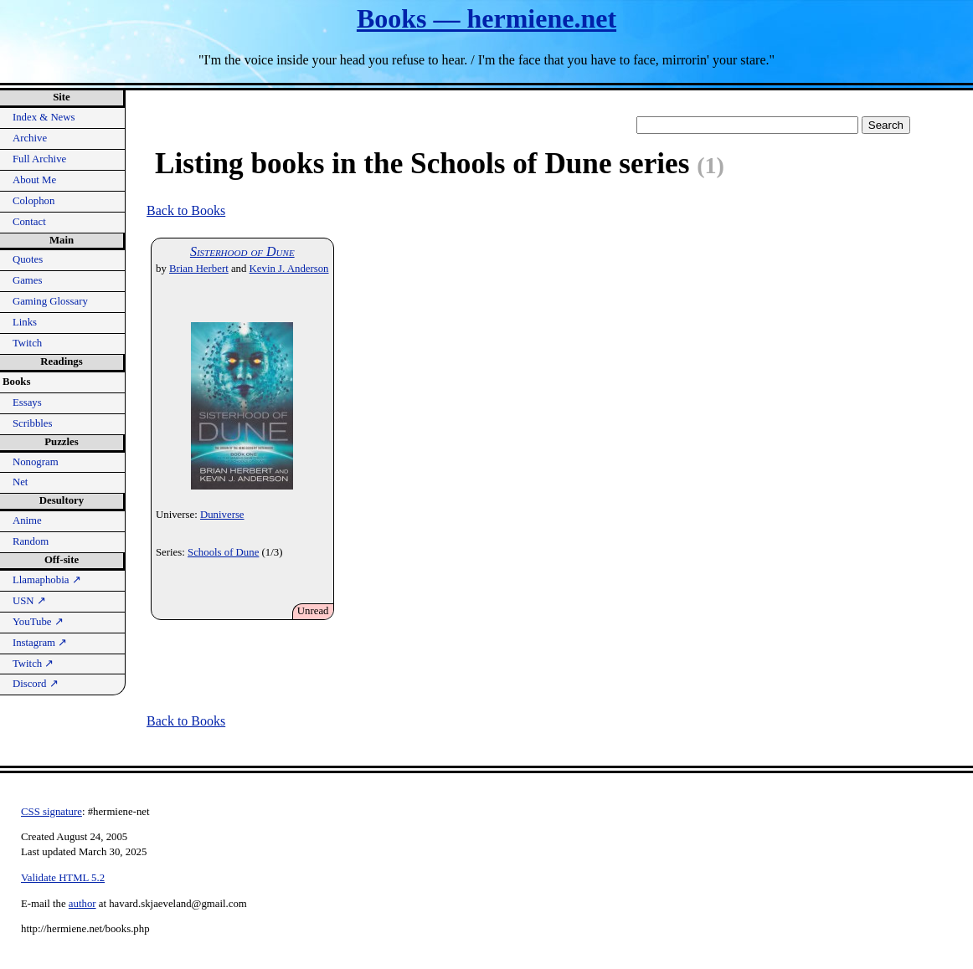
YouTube (38, 622)
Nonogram (36, 462)
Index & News (44, 117)
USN (29, 601)
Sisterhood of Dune (242, 251)
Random (31, 541)
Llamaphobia (47, 580)
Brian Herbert (199, 268)
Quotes (28, 259)
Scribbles (33, 423)
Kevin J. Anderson (289, 268)
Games (28, 280)
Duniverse (222, 514)
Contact (29, 222)
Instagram (40, 643)
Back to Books (186, 210)
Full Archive (39, 159)
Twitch (27, 343)
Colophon (33, 201)
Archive (30, 138)
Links (25, 322)
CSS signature (51, 812)
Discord (36, 684)
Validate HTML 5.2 (63, 878)
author (82, 904)
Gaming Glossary (50, 301)
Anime (27, 520)
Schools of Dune (223, 552)
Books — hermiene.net (486, 18)
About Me (34, 180)
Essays (27, 402)
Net (20, 482)
